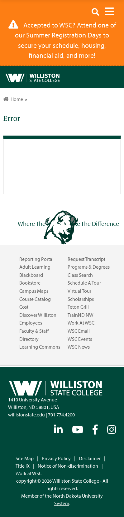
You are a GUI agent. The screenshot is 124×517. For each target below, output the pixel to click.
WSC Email (79, 331)
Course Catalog (35, 299)
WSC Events (80, 339)
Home (13, 99)
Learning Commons (39, 347)
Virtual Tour (79, 291)
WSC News (79, 347)
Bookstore (30, 283)
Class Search (80, 275)
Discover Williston (37, 315)
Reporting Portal (36, 259)
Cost (23, 307)
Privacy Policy (56, 458)
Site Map (25, 458)
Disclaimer (90, 458)
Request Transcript (86, 259)
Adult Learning (34, 267)
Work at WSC (81, 323)
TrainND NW (80, 315)
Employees (30, 323)
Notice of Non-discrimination (68, 466)
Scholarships (81, 299)
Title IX (23, 466)
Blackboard (31, 275)
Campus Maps (33, 291)
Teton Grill (78, 307)
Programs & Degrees (89, 267)
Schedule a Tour (84, 283)
